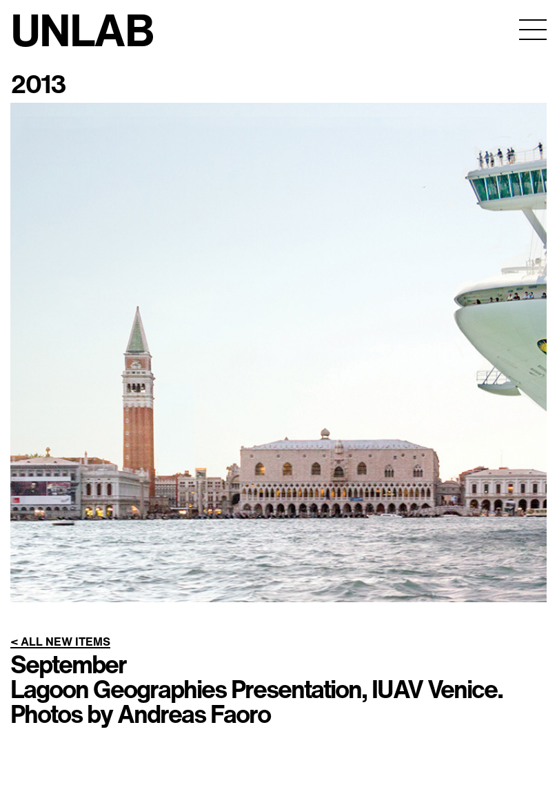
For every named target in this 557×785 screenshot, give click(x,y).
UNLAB (82, 29)
